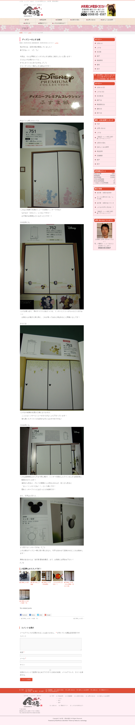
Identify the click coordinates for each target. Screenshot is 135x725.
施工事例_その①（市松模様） (46, 583)
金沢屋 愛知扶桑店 (65, 717)
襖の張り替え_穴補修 (35, 583)
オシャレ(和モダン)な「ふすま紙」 (105, 197)
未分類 (99, 52)
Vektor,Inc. (77, 720)
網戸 (98, 56)
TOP (98, 124)
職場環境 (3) (101, 104)
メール (23, 661)
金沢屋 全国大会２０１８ (105, 203)
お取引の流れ (101, 143)
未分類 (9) (100, 96)
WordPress (58, 720)
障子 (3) (99, 113)
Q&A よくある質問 (103, 147)
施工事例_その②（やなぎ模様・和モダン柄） (69, 584)
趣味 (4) (99, 109)
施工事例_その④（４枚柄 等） (24, 602)
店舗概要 (100, 155)
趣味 (98, 64)
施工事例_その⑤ (24, 582)
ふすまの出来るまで (53, 690)
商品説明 (100, 151)
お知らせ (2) (101, 87)
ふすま (56, 42)
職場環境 (100, 60)
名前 (22, 655)
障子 (98, 69)
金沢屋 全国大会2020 (104, 192)
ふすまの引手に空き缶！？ (58, 583)
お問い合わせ (101, 128)
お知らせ (100, 43)
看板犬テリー (105, 689)
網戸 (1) (99, 100)
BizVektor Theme (67, 720)
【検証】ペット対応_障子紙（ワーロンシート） (105, 137)
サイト (22, 667)
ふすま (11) (100, 91)
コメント (23, 636)
